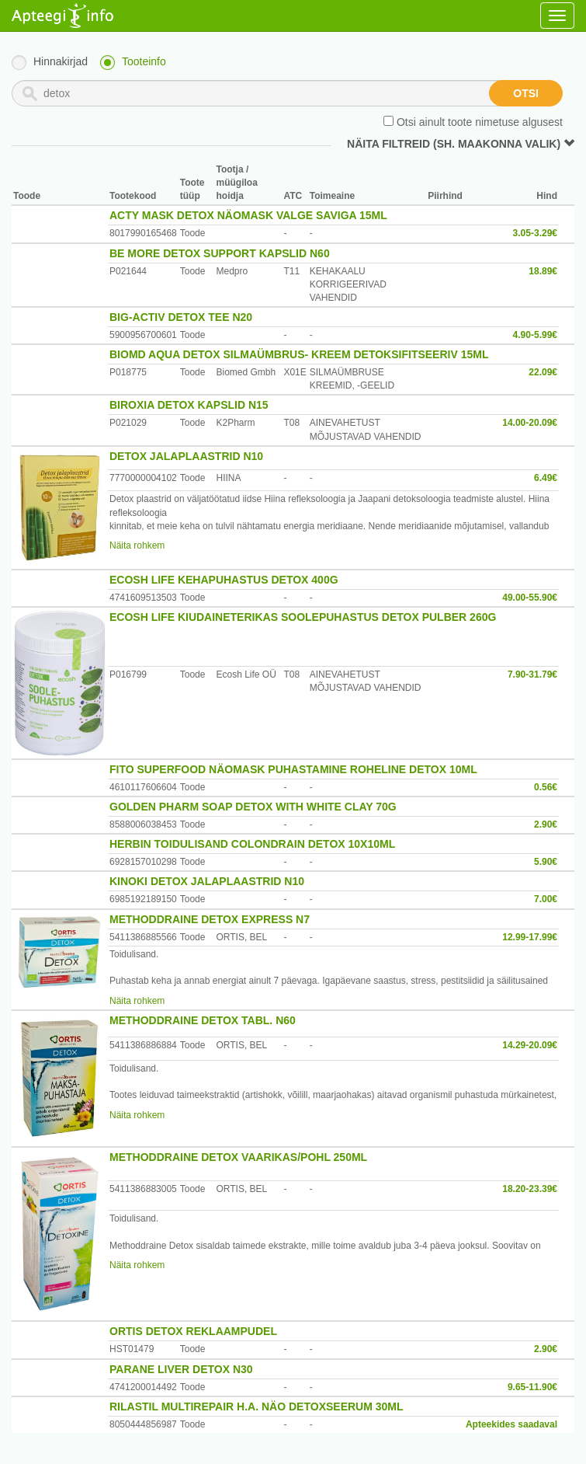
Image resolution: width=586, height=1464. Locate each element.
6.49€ (545, 477)
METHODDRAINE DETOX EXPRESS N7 (209, 919)
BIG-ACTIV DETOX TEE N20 (180, 317)
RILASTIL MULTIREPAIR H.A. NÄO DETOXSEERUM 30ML (256, 1406)
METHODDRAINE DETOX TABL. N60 (202, 1020)
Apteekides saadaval (511, 1424)
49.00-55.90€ (529, 597)
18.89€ (543, 271)
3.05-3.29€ (535, 233)
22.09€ (543, 372)
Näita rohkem (137, 545)
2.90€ (545, 824)
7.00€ (545, 899)
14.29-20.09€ (529, 1045)
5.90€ (545, 861)
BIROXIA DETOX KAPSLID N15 (189, 405)
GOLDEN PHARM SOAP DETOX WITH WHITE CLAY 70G (253, 806)
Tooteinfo (144, 61)
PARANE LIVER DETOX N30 (181, 1369)
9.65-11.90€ (532, 1387)
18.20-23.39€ (529, 1188)
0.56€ (545, 787)
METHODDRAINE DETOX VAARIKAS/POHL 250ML (238, 1157)
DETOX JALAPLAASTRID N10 (186, 456)
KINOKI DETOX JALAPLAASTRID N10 (206, 881)
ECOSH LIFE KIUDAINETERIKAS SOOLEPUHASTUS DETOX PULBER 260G (302, 617)
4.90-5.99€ (535, 334)
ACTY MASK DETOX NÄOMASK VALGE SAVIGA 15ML (248, 215)
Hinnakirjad (60, 61)
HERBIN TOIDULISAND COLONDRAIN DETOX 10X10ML (252, 844)
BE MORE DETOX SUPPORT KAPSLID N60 (219, 253)
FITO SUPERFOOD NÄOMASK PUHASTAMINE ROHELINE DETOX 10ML (293, 769)
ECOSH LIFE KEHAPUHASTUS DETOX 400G (223, 579)
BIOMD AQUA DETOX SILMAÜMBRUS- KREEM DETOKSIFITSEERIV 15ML (298, 354)
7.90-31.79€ (532, 674)
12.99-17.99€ (529, 937)
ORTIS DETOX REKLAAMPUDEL (193, 1331)
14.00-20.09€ (529, 422)
